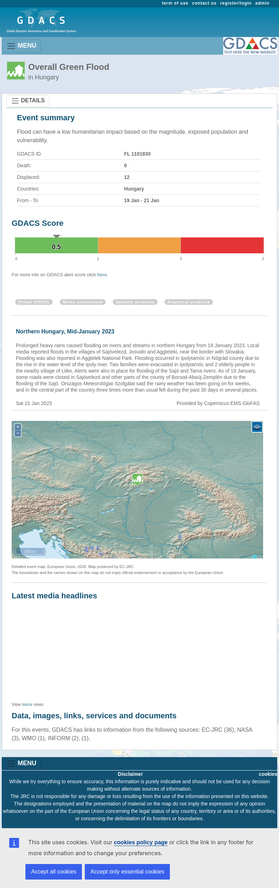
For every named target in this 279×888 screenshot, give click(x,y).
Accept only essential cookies (127, 872)
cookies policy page (140, 842)
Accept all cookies (53, 872)
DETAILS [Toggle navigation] (28, 101)
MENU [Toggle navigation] (21, 46)
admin (262, 3)
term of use (175, 3)
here (102, 274)
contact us (204, 3)
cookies (268, 774)
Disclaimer (130, 774)
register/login (235, 3)
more (27, 704)
